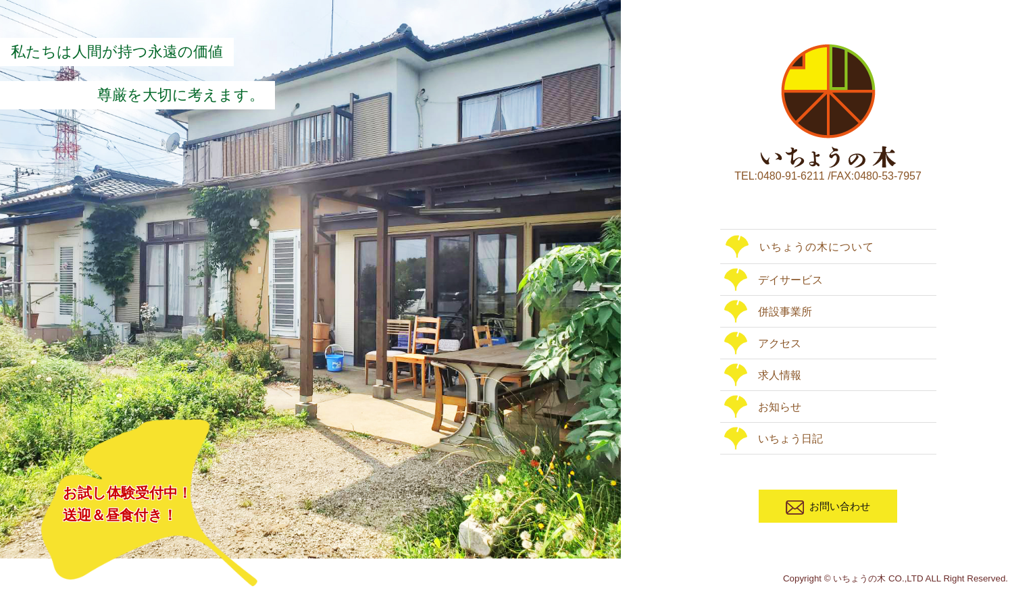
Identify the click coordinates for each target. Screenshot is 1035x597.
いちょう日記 (773, 438)
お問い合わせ (828, 507)
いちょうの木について (800, 247)
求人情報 (762, 375)
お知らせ (762, 407)
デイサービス (773, 280)
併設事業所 (768, 311)
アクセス (762, 343)
